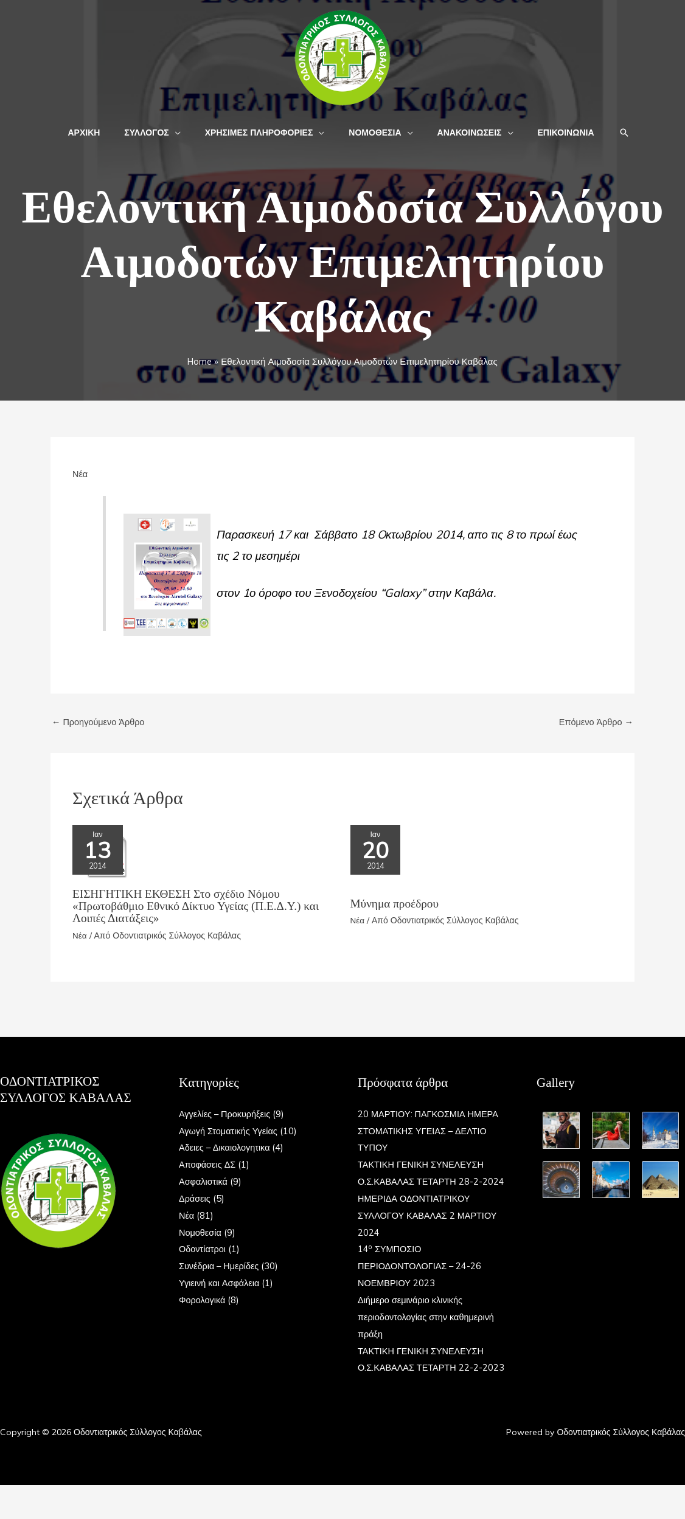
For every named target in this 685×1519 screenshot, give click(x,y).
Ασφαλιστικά (204, 1181)
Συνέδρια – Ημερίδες (220, 1266)
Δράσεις (195, 1198)
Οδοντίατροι (203, 1249)
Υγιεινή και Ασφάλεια (220, 1283)
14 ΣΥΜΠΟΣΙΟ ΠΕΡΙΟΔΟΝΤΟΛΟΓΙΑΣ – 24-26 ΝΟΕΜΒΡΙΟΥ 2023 (421, 1283)
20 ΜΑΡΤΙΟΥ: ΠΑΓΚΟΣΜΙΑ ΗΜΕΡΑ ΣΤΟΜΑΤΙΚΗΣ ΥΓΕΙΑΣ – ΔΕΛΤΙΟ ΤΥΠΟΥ (430, 1131)
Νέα (80, 474)
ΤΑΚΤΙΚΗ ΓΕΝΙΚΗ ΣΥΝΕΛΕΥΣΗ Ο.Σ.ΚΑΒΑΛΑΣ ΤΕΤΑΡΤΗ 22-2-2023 (423, 1385)
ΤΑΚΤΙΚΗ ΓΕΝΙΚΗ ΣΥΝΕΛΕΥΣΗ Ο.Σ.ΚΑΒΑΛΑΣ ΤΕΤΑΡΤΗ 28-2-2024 (423, 1182)
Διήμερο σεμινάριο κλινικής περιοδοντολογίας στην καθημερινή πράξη (428, 1334)
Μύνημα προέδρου (396, 906)
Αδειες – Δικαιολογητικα (226, 1148)
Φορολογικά (203, 1300)
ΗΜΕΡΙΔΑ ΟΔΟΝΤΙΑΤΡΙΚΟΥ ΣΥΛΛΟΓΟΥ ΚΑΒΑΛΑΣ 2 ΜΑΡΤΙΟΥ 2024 (429, 1232)
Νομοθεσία (201, 1232)
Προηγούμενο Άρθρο (100, 722)
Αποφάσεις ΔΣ (208, 1165)
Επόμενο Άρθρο (594, 722)
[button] (186, 132)
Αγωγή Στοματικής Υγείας (230, 1131)
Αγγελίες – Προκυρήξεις (226, 1114)
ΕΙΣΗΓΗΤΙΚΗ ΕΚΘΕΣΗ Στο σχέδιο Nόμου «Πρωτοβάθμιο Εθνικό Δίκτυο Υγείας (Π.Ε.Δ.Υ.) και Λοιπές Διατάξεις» (200, 906)
